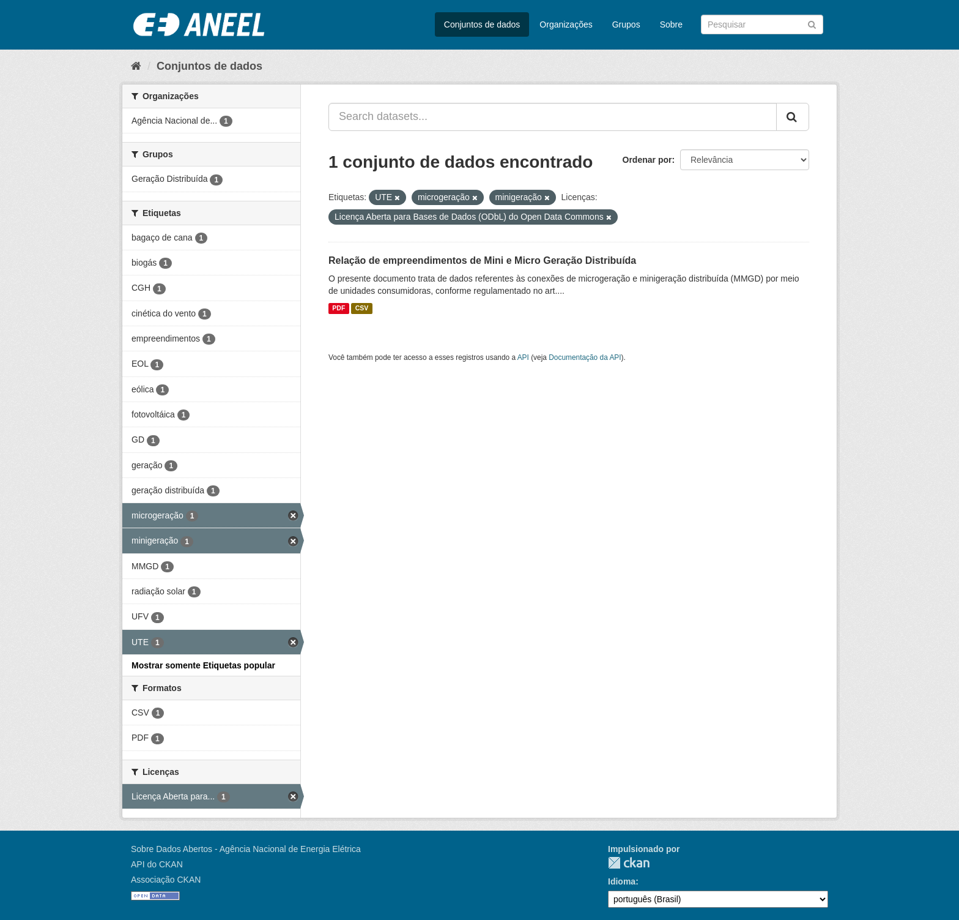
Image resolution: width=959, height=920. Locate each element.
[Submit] (812, 23)
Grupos (626, 24)
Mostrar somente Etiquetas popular (203, 665)
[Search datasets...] (552, 117)
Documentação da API (585, 357)
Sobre (671, 24)
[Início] (136, 66)
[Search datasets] (762, 24)
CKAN (629, 862)
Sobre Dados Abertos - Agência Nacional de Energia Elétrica (246, 849)
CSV (362, 308)
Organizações (565, 24)
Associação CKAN (166, 879)
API (523, 357)
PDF (338, 308)
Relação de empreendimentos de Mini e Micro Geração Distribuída (482, 260)
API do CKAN (157, 864)
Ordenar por (647, 160)
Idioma (621, 881)
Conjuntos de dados (482, 24)
